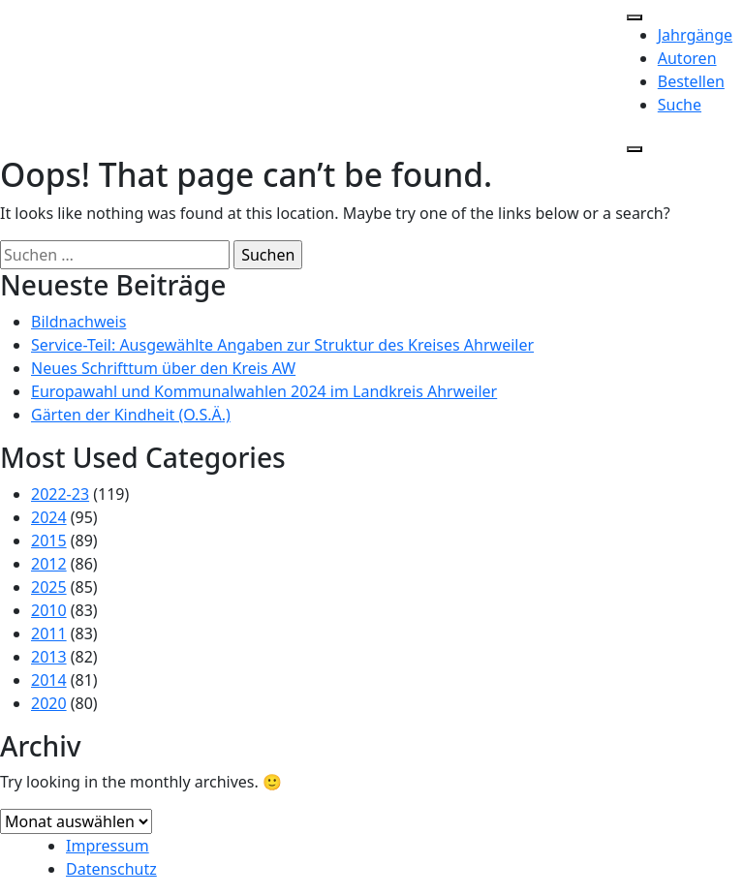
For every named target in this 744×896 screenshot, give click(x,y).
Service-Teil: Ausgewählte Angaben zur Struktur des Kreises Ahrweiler (282, 344)
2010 (49, 610)
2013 (49, 656)
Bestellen (691, 81)
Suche (679, 104)
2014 (49, 680)
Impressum (107, 845)
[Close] (634, 149)
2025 (49, 587)
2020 (49, 703)
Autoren (687, 58)
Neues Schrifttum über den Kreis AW (163, 368)
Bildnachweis (78, 321)
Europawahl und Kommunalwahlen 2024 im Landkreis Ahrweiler (264, 391)
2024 (49, 517)
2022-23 (60, 494)
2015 (49, 540)
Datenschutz (111, 869)
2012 (49, 563)
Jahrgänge (695, 35)
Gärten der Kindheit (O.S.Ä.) (131, 414)
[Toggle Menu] (634, 17)
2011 (49, 633)
